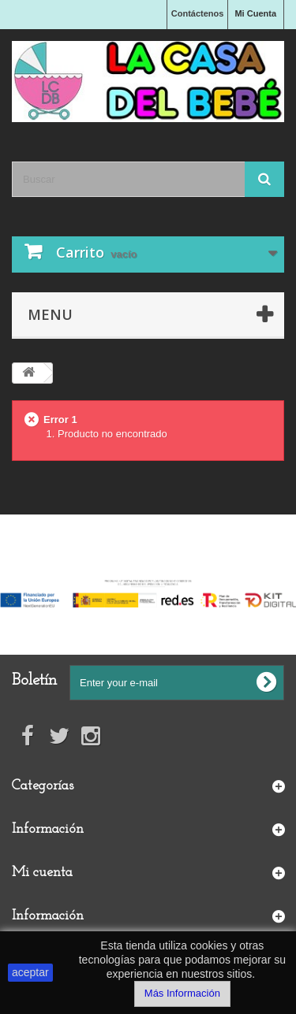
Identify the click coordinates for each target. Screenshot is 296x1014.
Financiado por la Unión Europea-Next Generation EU (147, 568)
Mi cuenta (42, 872)
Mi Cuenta (255, 13)
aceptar (30, 972)
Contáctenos (197, 13)
